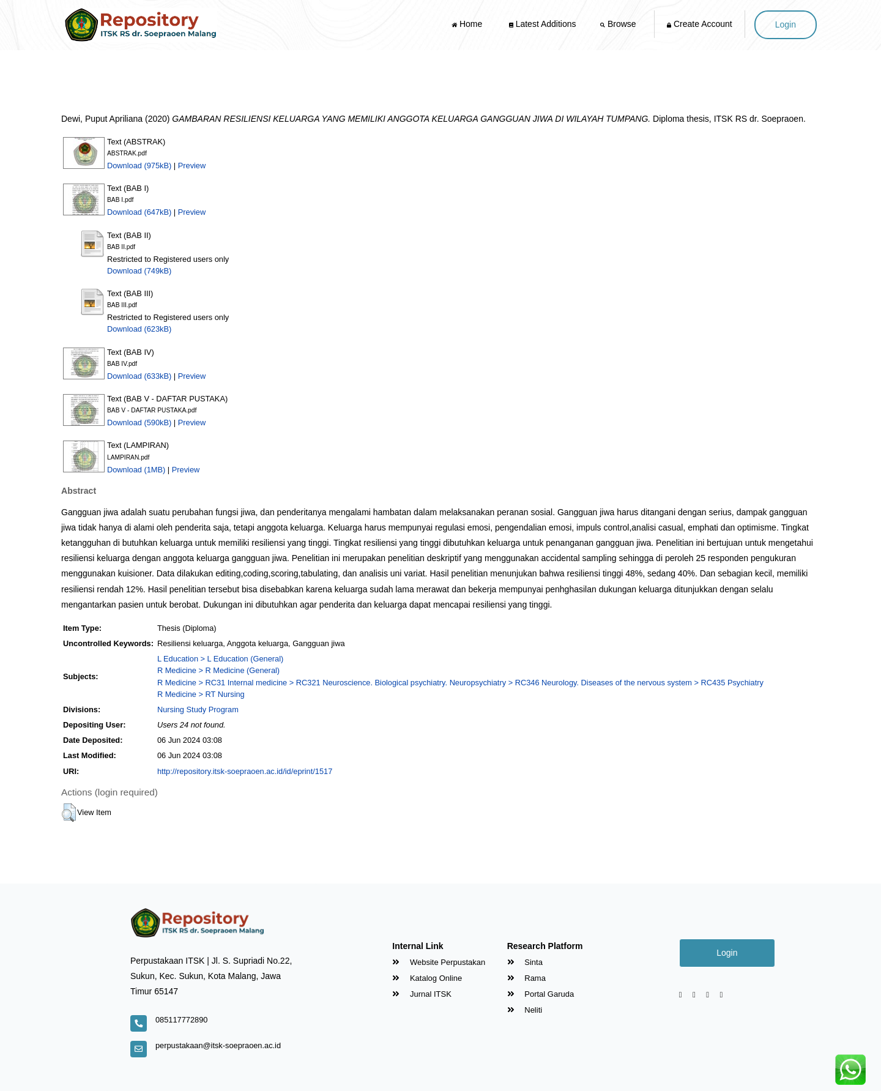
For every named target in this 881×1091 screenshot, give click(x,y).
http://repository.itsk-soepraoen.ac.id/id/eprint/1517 (244, 771)
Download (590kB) (139, 422)
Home (468, 24)
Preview (192, 165)
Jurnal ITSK (422, 994)
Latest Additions (542, 24)
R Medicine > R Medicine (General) (218, 670)
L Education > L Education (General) (220, 658)
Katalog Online (427, 978)
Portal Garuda (540, 994)
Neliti (525, 1010)
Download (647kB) (139, 212)
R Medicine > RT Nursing (201, 694)
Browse (619, 24)
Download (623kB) (139, 328)
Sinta (525, 962)
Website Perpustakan (438, 962)
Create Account (699, 24)
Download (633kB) (139, 376)
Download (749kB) (139, 270)
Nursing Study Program (198, 709)
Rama (526, 978)
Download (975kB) (139, 165)
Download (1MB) (136, 469)
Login (785, 24)
